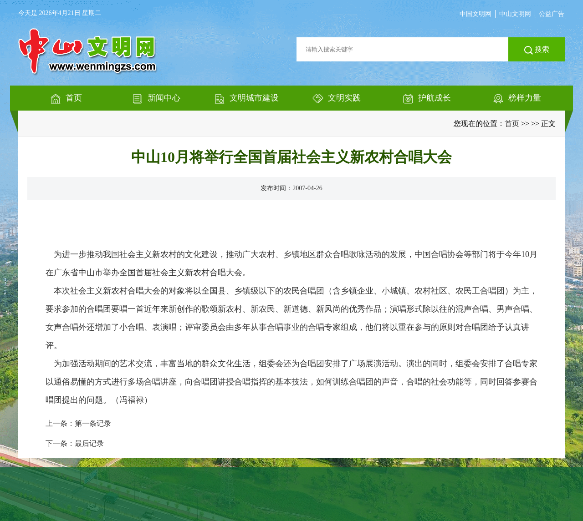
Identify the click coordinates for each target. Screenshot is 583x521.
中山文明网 (515, 13)
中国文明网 (475, 13)
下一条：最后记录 (75, 443)
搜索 (536, 50)
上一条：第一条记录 (78, 423)
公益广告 (551, 13)
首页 (512, 123)
